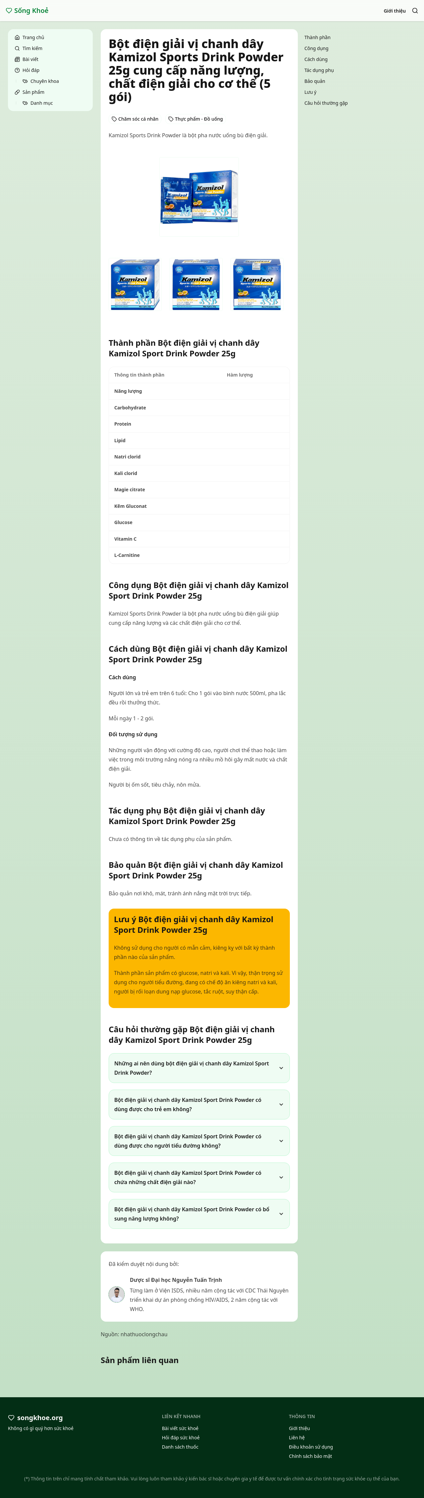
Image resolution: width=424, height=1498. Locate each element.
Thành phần (317, 37)
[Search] (415, 10)
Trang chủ (29, 37)
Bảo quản (314, 81)
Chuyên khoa (41, 81)
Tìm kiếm (28, 48)
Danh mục (38, 103)
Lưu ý (310, 92)
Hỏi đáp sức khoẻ (181, 1437)
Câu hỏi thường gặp (326, 103)
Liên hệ (297, 1437)
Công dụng (316, 48)
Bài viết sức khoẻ (180, 1428)
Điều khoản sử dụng (311, 1447)
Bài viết (26, 59)
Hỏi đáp (27, 70)
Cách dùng (316, 59)
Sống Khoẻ (27, 10)
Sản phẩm (29, 92)
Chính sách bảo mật (310, 1456)
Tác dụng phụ (319, 70)
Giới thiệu (395, 11)
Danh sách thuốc (180, 1447)
